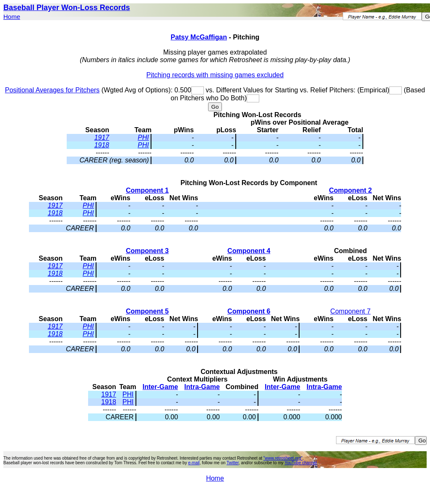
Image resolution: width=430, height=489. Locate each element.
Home (11, 16)
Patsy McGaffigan (199, 37)
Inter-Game (160, 386)
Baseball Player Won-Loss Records (66, 7)
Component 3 (147, 250)
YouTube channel (300, 462)
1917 (101, 137)
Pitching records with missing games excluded (215, 74)
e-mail (193, 462)
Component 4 (248, 250)
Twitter (233, 462)
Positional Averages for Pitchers (52, 90)
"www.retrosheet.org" (282, 458)
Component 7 (350, 311)
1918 (101, 145)
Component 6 (248, 311)
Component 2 (350, 190)
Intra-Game (201, 386)
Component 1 (147, 190)
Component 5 (147, 311)
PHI (143, 137)
